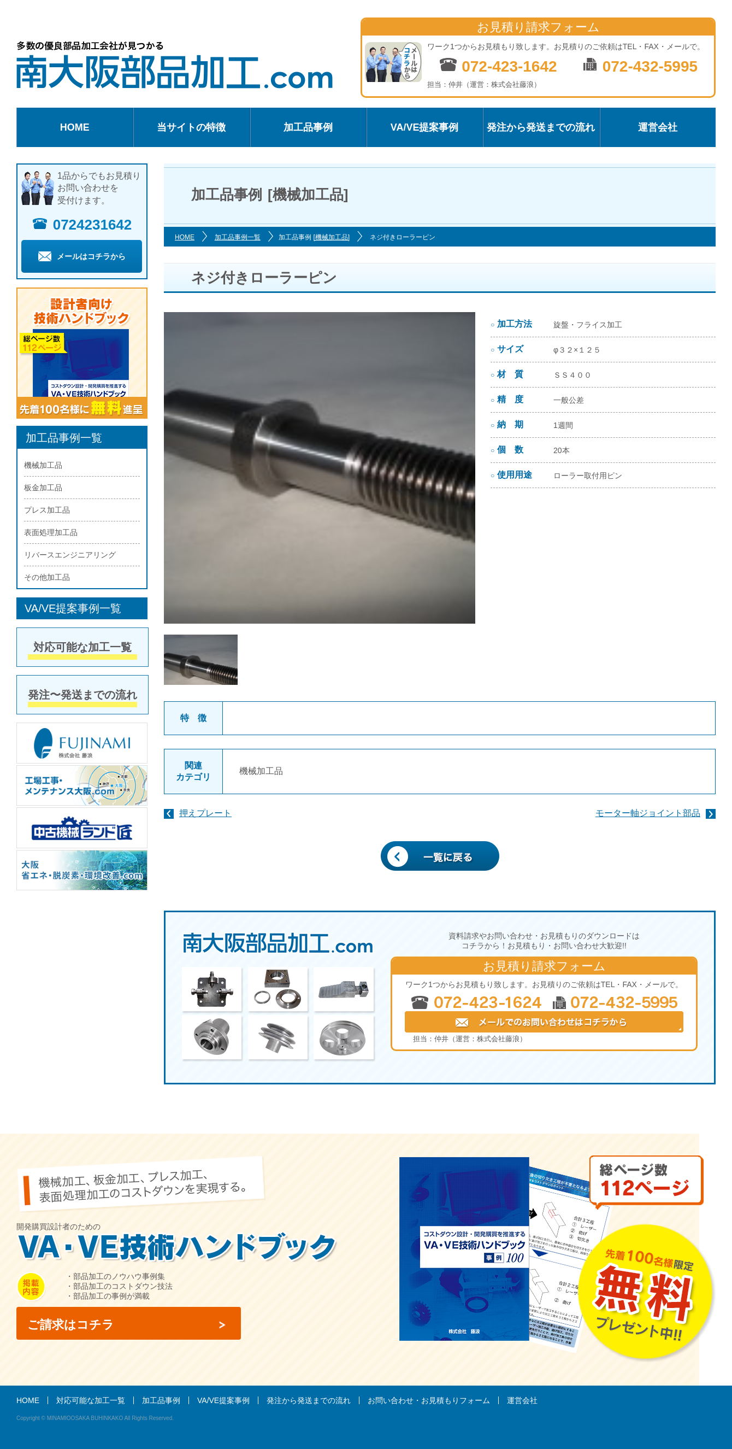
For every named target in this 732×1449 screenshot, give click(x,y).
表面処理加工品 (51, 532)
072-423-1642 (498, 65)
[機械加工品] (331, 237)
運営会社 (657, 127)
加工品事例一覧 (238, 237)
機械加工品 (261, 771)
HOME (75, 127)
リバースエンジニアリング (70, 554)
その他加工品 (47, 577)
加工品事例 (308, 127)
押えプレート (205, 813)
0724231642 (82, 224)
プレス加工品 (47, 510)
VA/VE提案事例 (425, 127)
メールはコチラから (82, 256)
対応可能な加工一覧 (82, 647)
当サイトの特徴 (191, 127)
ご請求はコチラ (70, 1324)
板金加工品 (43, 487)
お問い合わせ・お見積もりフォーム (429, 1400)
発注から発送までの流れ (541, 127)
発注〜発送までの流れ (82, 695)
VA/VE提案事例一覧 (73, 608)
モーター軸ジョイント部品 (647, 813)
